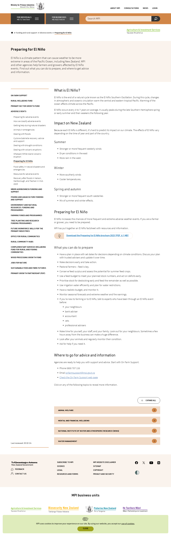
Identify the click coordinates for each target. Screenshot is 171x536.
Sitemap (97, 467)
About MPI (115, 8)
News (145, 8)
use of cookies (127, 523)
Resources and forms (67, 475)
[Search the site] (123, 19)
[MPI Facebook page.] (136, 463)
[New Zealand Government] (24, 464)
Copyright (98, 471)
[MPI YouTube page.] (151, 463)
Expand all (151, 401)
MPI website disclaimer (104, 463)
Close (85, 529)
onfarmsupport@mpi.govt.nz (80, 373)
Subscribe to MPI (65, 463)
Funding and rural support (26, 33)
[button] (28, 19)
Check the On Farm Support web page (79, 377)
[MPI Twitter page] (143, 463)
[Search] (155, 19)
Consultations (131, 8)
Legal (60, 471)
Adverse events (46, 33)
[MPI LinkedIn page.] (158, 463)
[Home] (12, 33)
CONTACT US (20, 474)
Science (61, 467)
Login (154, 8)
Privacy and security (103, 475)
